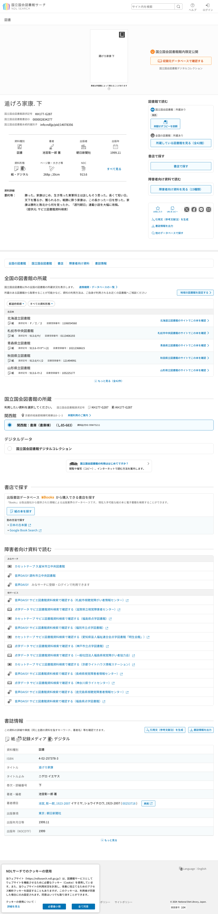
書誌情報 (101, 263)
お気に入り (157, 209)
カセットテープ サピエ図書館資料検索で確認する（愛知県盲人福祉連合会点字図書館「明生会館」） (82, 637)
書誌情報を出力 (162, 226)
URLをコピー (172, 209)
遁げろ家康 (46, 767)
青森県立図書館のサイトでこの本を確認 (185, 345)
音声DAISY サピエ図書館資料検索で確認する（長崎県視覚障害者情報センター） (69, 673)
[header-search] (157, 6)
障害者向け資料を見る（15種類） (181, 189)
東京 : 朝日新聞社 (50, 813)
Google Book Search (26, 530)
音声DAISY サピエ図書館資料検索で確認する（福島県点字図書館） (60, 701)
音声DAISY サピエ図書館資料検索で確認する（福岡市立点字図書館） (62, 627)
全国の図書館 (17, 263)
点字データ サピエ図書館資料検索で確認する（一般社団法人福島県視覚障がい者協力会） (75, 655)
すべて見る (114, 169)
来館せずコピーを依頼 (165, 124)
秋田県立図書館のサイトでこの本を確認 (185, 358)
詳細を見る (13, 906)
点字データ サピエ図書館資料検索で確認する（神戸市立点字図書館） (62, 646)
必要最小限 (54, 906)
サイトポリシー (123, 902)
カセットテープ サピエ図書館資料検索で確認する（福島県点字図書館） (63, 618)
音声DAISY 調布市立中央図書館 (35, 575)
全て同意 (83, 906)
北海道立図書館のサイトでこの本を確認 (185, 320)
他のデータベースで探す (167, 233)
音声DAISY (22, 584)
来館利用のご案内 (80, 415)
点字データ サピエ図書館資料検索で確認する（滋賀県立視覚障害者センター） (68, 609)
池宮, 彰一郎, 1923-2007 (54, 803)
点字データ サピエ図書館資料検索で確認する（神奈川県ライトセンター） (65, 683)
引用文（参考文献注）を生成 (169, 219)
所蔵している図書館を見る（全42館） (181, 143)
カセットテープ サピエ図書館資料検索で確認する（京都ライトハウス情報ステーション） (75, 664)
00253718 (129, 803)
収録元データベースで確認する (180, 61)
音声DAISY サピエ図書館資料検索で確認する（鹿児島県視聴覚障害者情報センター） (72, 692)
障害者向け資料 (79, 263)
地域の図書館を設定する (196, 292)
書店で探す (181, 166)
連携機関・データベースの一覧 (99, 287)
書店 (60, 263)
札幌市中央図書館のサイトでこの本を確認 (184, 333)
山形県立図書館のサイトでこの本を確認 (185, 370)
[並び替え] (16, 304)
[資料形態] (41, 304)
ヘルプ (192, 6)
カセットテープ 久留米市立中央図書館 (40, 566)
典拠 (148, 803)
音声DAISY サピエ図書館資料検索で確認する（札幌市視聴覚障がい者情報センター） (72, 600)
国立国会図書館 (42, 263)
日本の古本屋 (20, 525)
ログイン (208, 6)
